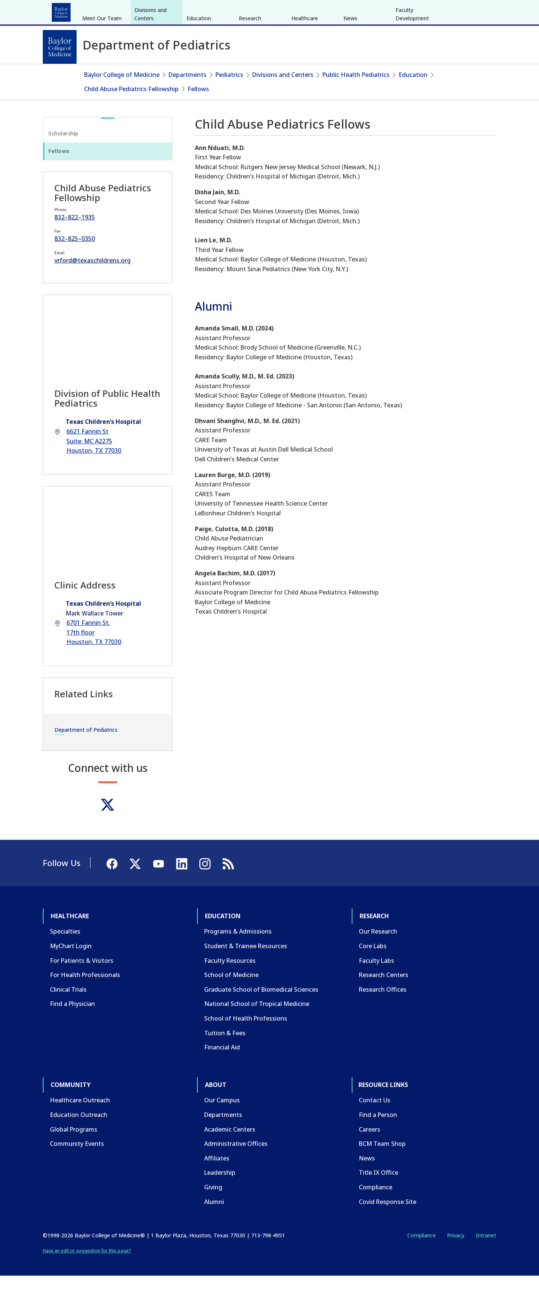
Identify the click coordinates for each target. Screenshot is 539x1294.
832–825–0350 (74, 257)
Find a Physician (72, 1022)
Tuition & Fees (224, 1051)
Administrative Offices (236, 1162)
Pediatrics (229, 93)
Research (141, 10)
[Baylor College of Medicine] (60, 47)
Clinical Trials (68, 1008)
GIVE (364, 10)
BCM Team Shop (382, 1162)
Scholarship (63, 151)
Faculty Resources (230, 978)
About (217, 10)
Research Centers (383, 993)
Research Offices (383, 1008)
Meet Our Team (102, 74)
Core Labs (373, 964)
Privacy (455, 1253)
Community (181, 10)
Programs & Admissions (238, 950)
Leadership (219, 1191)
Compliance (375, 1205)
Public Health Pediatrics (356, 93)
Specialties (65, 950)
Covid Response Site (387, 1220)
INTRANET (419, 10)
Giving (213, 1205)
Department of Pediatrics (85, 748)
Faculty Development (412, 70)
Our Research (378, 950)
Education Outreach (78, 1133)
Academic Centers (229, 1147)
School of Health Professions (245, 1037)
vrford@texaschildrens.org (92, 279)
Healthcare (63, 10)
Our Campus (222, 1118)
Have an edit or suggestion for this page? (87, 1269)
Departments (187, 93)
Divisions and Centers (150, 70)
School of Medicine (231, 993)
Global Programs (73, 1147)
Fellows (198, 107)
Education (104, 10)
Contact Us (374, 1118)
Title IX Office (378, 1191)
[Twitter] (107, 822)
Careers (369, 1147)
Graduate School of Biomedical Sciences (261, 1008)
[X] (456, 10)
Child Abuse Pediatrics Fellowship (131, 107)
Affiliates (216, 1176)
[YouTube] (470, 10)
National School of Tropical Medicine (256, 1022)
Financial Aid (222, 1065)
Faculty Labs (376, 978)
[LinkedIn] (483, 10)
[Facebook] (443, 10)
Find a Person (378, 1133)
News (350, 74)
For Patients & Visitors (81, 978)
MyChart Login (71, 964)
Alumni (214, 1220)
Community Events (77, 1162)
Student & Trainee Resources (245, 964)
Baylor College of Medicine (122, 93)
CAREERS (388, 10)
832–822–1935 (74, 235)
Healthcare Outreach (80, 1118)
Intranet (486, 1253)
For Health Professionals (85, 993)
